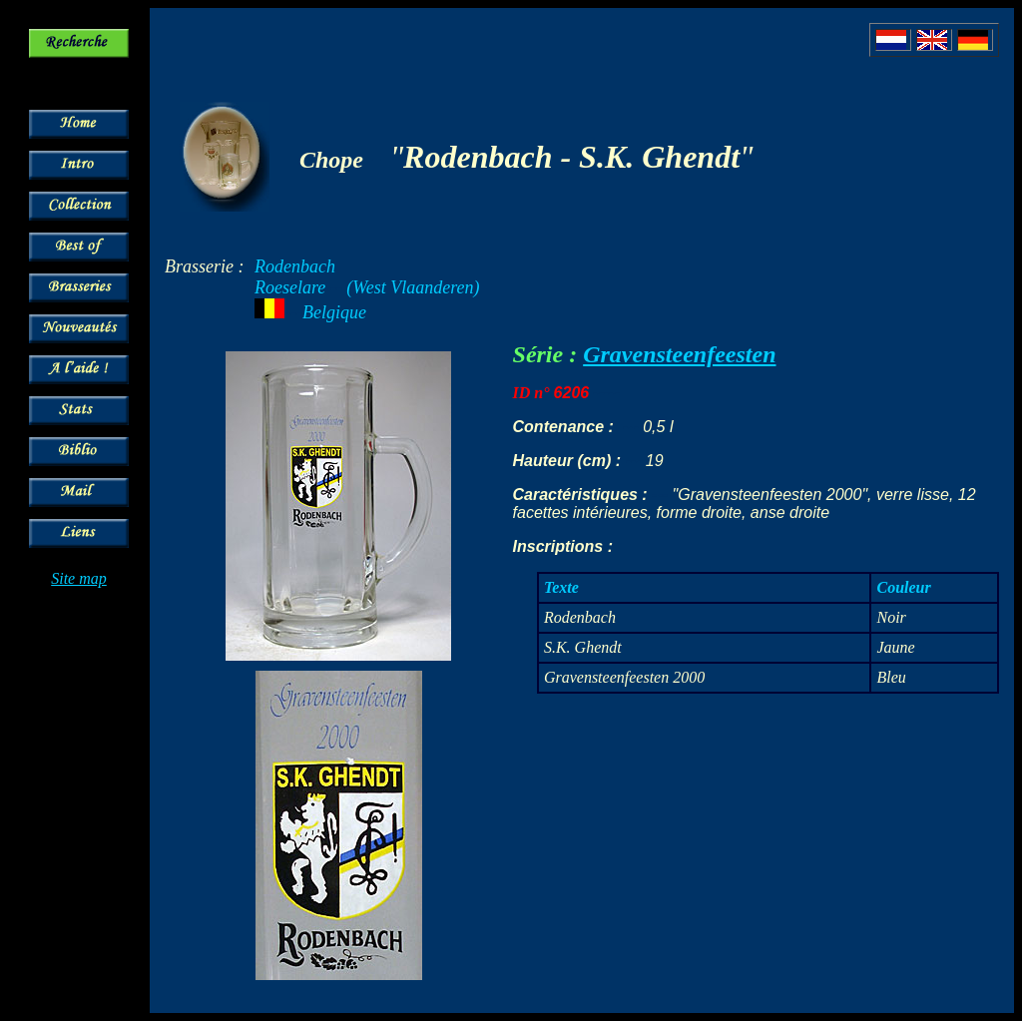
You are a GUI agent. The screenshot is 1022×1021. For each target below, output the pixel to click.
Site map (79, 578)
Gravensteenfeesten (679, 354)
